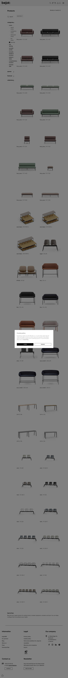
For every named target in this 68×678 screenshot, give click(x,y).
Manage (43, 344)
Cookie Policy (25, 339)
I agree (25, 344)
